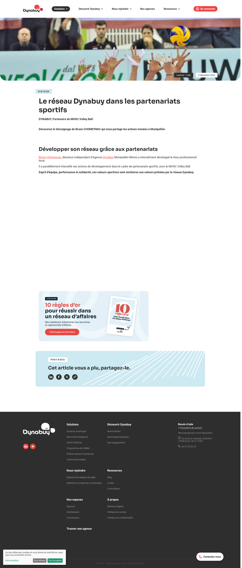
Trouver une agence (79, 528)
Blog (109, 477)
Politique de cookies (116, 512)
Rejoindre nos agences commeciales (84, 483)
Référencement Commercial (80, 454)
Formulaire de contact (191, 428)
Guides (110, 483)
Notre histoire (113, 431)
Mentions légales (115, 506)
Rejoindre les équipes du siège (81, 477)
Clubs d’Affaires (74, 442)
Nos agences (147, 8)
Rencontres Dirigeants (77, 437)
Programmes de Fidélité (78, 448)
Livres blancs (113, 488)
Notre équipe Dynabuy (118, 437)
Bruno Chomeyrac (50, 157)
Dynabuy (108, 157)
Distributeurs (73, 512)
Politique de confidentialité (120, 517)
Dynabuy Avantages (76, 431)
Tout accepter (55, 560)
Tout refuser (39, 560)
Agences (71, 506)
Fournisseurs (73, 517)
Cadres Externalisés (76, 459)
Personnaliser (12, 560)
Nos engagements (116, 442)
